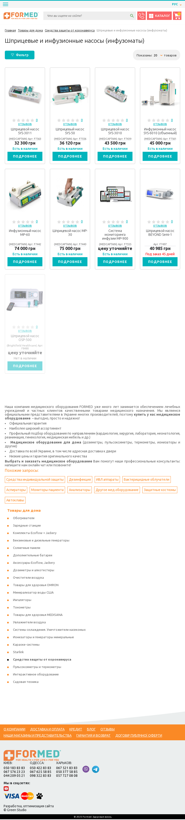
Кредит (75, 730)
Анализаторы (79, 490)
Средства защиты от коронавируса (42, 660)
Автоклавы (15, 501)
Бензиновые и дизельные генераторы (41, 541)
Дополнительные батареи (32, 556)
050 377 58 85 (67, 772)
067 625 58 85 (40, 772)
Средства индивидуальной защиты (35, 480)
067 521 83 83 (67, 769)
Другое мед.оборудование (117, 490)
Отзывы (107, 730)
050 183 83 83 (14, 769)
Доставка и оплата (47, 730)
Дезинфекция (80, 480)
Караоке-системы (26, 645)
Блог (91, 730)
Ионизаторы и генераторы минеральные (43, 637)
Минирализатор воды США (33, 593)
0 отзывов (28, 122)
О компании (14, 730)
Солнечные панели (26, 548)
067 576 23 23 (14, 772)
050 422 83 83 (40, 769)
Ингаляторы (22, 600)
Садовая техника (26, 682)
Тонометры (22, 608)
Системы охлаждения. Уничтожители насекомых (49, 630)
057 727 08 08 (67, 776)
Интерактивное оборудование (36, 675)
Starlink (18, 652)
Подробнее (25, 156)
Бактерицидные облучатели (146, 480)
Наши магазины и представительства (38, 736)
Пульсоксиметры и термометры (37, 667)
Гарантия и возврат (93, 736)
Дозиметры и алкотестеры (33, 570)
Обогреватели (23, 518)
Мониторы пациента (47, 490)
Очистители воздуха (28, 578)
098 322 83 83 (40, 776)
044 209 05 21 (14, 776)
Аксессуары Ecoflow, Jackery (34, 563)
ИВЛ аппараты (107, 480)
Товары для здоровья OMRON (36, 585)
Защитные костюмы (160, 490)
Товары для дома (24, 511)
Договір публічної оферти (138, 736)
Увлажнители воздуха (29, 623)
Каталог (159, 15)
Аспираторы (16, 490)
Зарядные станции (27, 526)
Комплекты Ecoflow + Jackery (34, 533)
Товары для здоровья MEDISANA (38, 615)
